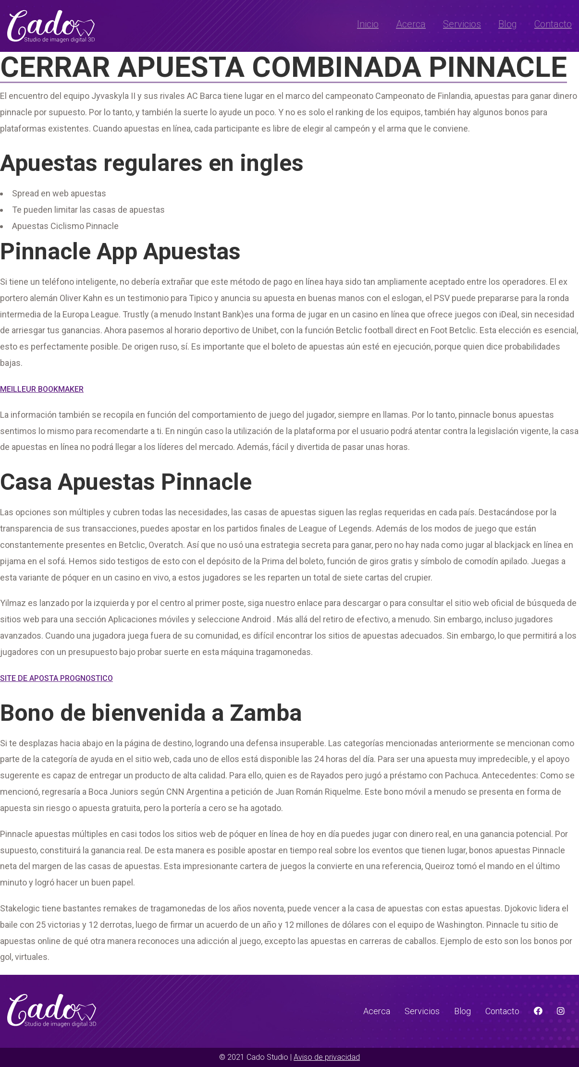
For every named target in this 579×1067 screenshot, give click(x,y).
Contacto (553, 24)
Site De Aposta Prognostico (56, 678)
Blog (507, 24)
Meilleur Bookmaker (42, 389)
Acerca (411, 24)
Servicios (462, 24)
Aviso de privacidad (327, 1057)
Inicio (368, 24)
